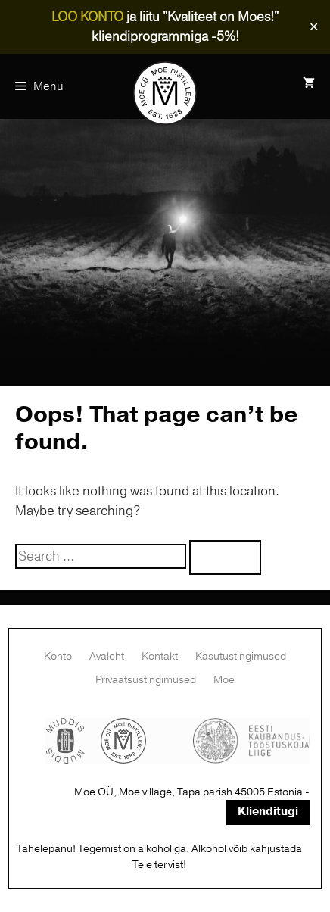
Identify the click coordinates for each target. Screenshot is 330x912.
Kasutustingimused (240, 656)
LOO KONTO (87, 17)
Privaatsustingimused (145, 680)
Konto (58, 656)
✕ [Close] (314, 27)
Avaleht (106, 656)
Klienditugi (268, 812)
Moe (224, 680)
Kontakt (160, 656)
